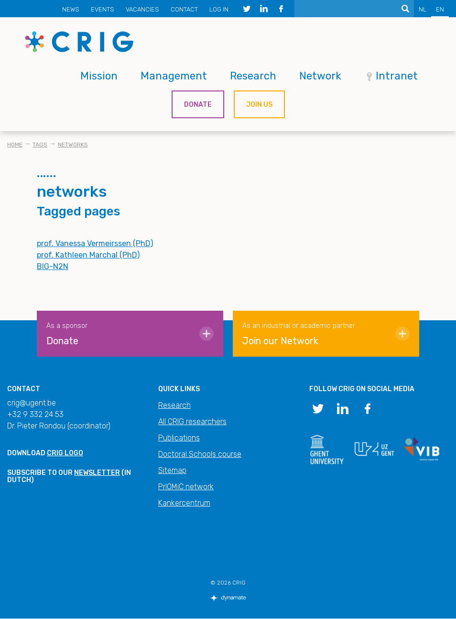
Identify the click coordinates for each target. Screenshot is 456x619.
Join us (259, 105)
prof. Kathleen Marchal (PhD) (88, 254)
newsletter (97, 473)
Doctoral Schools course (199, 454)
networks (73, 144)
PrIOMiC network (186, 486)
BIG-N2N (52, 266)
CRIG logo (65, 453)
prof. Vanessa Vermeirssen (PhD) (95, 243)
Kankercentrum (184, 502)
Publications (179, 437)
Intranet (397, 75)
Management (174, 75)
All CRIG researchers (192, 421)
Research (253, 75)
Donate (198, 105)
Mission (99, 75)
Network (320, 75)
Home (14, 144)
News (70, 9)
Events (102, 9)
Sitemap (172, 470)
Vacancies (142, 9)
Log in (218, 9)
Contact (184, 9)
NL (422, 9)
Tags (40, 144)
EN (440, 9)
